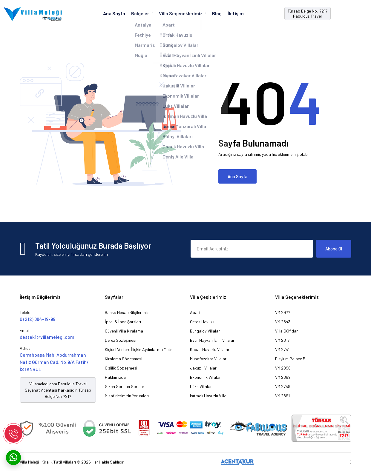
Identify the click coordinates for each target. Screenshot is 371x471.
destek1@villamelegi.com (47, 337)
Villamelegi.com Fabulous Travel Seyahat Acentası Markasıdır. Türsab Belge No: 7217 (58, 390)
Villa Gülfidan (286, 330)
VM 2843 (282, 321)
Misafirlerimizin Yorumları (127, 395)
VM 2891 (282, 395)
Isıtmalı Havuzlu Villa (208, 395)
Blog (217, 13)
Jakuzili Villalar (203, 367)
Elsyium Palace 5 (290, 358)
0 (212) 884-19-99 (37, 319)
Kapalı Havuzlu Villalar (209, 349)
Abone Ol (333, 248)
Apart (195, 312)
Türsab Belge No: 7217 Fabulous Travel (307, 13)
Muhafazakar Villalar (208, 358)
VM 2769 (282, 386)
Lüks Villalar (201, 386)
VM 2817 (282, 340)
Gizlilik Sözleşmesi (121, 367)
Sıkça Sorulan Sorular (124, 386)
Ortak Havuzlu (202, 321)
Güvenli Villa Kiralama (124, 330)
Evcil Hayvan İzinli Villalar (212, 340)
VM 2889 (283, 377)
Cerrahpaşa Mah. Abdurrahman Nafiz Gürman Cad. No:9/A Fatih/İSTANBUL (54, 362)
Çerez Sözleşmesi (120, 340)
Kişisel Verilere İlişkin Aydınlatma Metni (139, 349)
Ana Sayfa (114, 13)
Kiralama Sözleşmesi (123, 358)
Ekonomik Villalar (205, 377)
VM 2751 (282, 349)
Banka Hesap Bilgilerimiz (126, 312)
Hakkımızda (115, 377)
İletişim (236, 13)
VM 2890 (283, 367)
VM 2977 (282, 312)
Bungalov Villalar (205, 330)
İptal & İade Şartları (123, 321)
